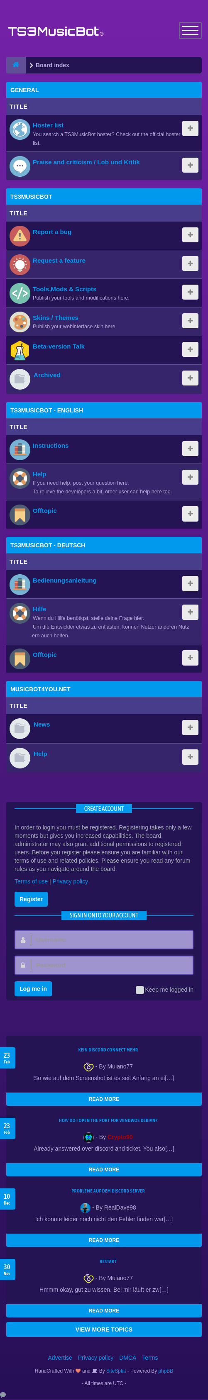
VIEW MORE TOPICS (104, 1330)
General (24, 90)
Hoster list (48, 125)
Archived (47, 375)
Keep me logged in (164, 990)
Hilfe (39, 609)
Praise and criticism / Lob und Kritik (86, 162)
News (42, 724)
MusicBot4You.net (40, 689)
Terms (150, 1358)
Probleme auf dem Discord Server (108, 1191)
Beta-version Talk (59, 346)
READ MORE (104, 1099)
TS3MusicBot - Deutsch (47, 545)
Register (31, 899)
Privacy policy (70, 881)
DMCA (127, 1358)
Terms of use (31, 881)
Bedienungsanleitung (65, 580)
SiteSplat (115, 1371)
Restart (108, 1262)
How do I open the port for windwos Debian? (108, 1121)
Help (39, 474)
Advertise (60, 1358)
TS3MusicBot (31, 197)
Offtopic (45, 511)
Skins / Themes (55, 318)
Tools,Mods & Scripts (64, 289)
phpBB (166, 1371)
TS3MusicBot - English (46, 410)
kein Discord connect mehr (108, 1050)
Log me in (33, 989)
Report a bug (52, 232)
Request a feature (59, 260)
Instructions (51, 445)
